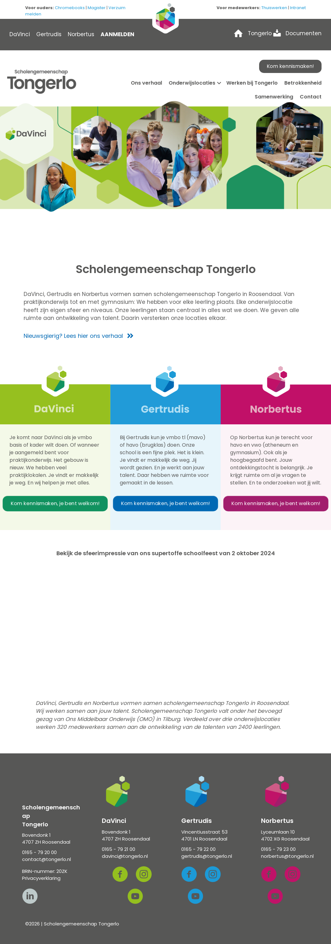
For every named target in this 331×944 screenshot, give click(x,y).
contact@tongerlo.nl (46, 859)
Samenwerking (274, 96)
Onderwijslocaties (192, 83)
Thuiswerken (274, 8)
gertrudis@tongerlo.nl (206, 856)
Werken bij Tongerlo (252, 83)
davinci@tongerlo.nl (125, 856)
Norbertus (81, 34)
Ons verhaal (146, 83)
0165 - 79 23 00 (278, 849)
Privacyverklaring (41, 878)
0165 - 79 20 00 (39, 852)
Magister (97, 8)
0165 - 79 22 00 (198, 849)
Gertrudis (48, 34)
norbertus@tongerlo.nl (287, 856)
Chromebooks (70, 8)
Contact (311, 96)
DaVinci (19, 34)
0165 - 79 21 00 (118, 849)
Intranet (298, 8)
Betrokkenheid (303, 83)
